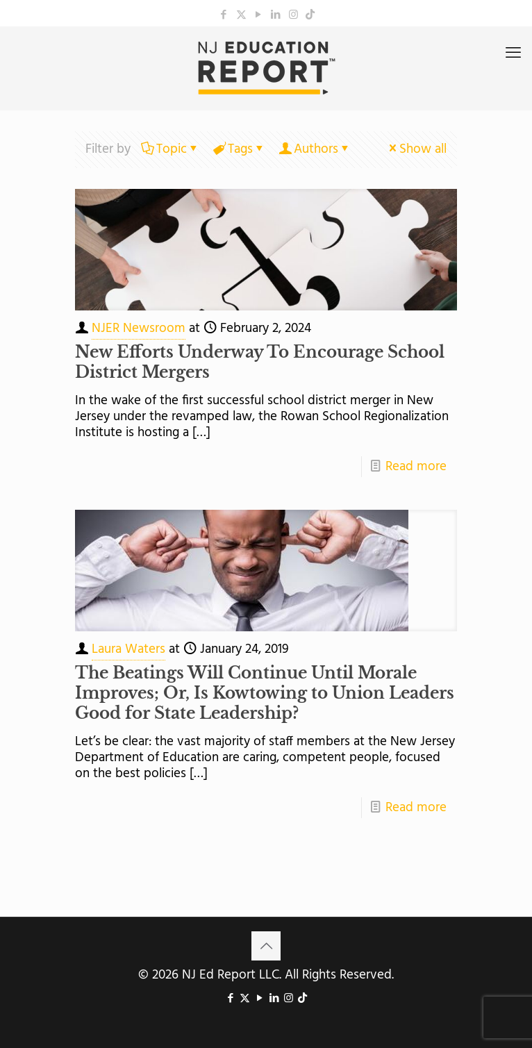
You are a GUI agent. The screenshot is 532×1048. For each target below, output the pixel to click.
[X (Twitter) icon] (241, 15)
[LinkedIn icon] (276, 15)
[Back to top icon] (266, 945)
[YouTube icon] (258, 15)
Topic (170, 149)
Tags (239, 149)
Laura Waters (128, 649)
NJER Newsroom (138, 328)
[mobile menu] (513, 54)
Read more (416, 466)
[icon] (310, 15)
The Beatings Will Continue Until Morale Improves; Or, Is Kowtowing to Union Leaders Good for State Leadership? (264, 693)
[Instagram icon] (293, 15)
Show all (416, 149)
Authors (315, 149)
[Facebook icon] (224, 15)
